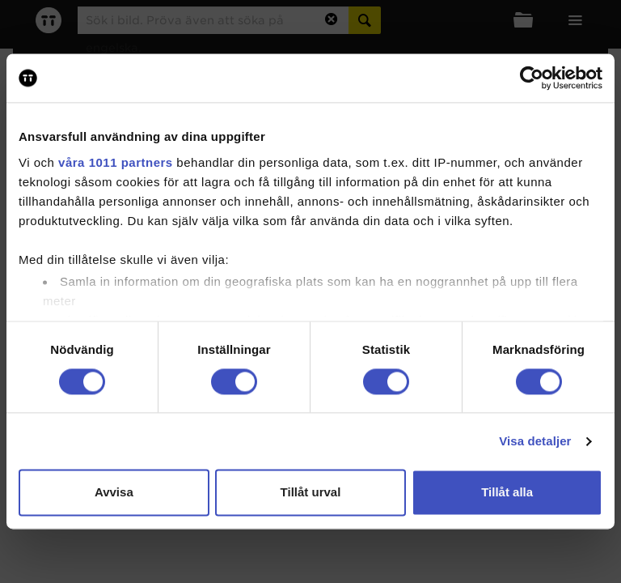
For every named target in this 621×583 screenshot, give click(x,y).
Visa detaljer (535, 441)
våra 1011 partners (115, 162)
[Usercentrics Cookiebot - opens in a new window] (531, 78)
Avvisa (114, 493)
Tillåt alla (507, 493)
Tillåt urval (311, 493)
